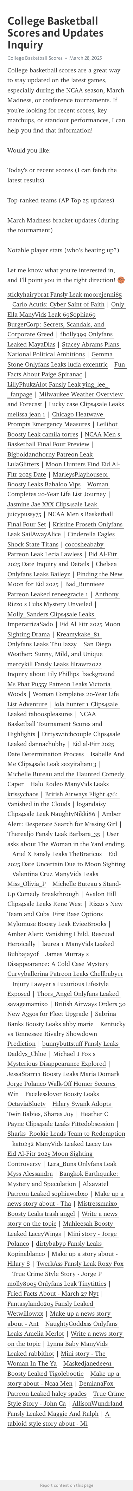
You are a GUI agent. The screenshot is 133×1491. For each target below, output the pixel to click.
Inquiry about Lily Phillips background (61, 674)
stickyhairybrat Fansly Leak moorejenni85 (64, 294)
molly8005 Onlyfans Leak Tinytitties (56, 1284)
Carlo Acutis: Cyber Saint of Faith (58, 304)
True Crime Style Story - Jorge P (57, 1274)
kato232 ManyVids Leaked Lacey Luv (62, 1144)
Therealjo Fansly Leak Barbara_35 (53, 834)
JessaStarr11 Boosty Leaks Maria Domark (63, 1074)
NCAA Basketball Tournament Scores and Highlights (55, 724)
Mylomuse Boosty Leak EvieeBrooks (56, 924)
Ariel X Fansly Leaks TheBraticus (57, 854)
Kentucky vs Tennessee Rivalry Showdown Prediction (67, 1034)
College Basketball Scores (35, 58)
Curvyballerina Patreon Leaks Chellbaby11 (65, 974)
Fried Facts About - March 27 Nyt (53, 1293)
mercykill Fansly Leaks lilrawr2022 (54, 664)
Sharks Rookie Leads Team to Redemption (66, 1133)
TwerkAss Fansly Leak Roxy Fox (80, 1264)
